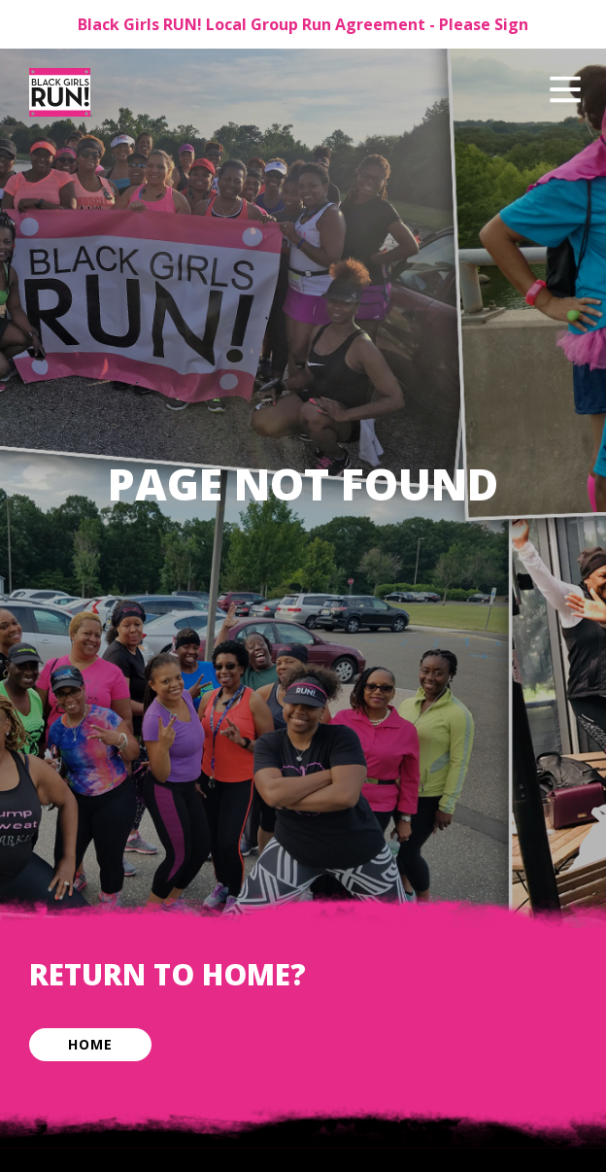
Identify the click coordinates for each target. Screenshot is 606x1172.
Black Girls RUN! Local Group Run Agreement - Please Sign (303, 24)
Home (90, 1044)
